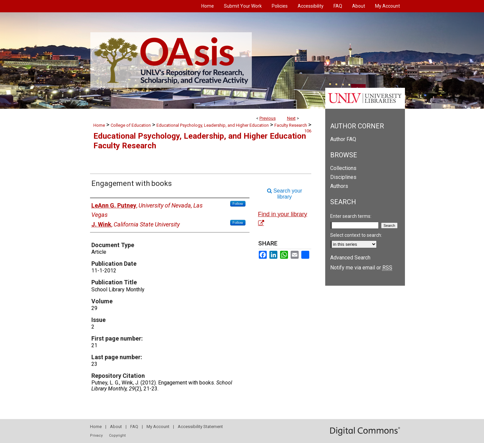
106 (307, 130)
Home (99, 125)
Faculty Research (290, 125)
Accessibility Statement (200, 426)
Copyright (117, 435)
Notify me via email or (361, 267)
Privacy (96, 435)
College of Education (131, 125)
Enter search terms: (350, 216)
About (116, 426)
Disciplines (343, 177)
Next (291, 118)
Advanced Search (350, 257)
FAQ (134, 426)
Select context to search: (356, 235)
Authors (339, 186)
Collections (343, 168)
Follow (238, 204)
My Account (157, 426)
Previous (267, 118)
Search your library (284, 194)
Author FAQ (343, 139)
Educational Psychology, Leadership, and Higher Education (212, 125)
